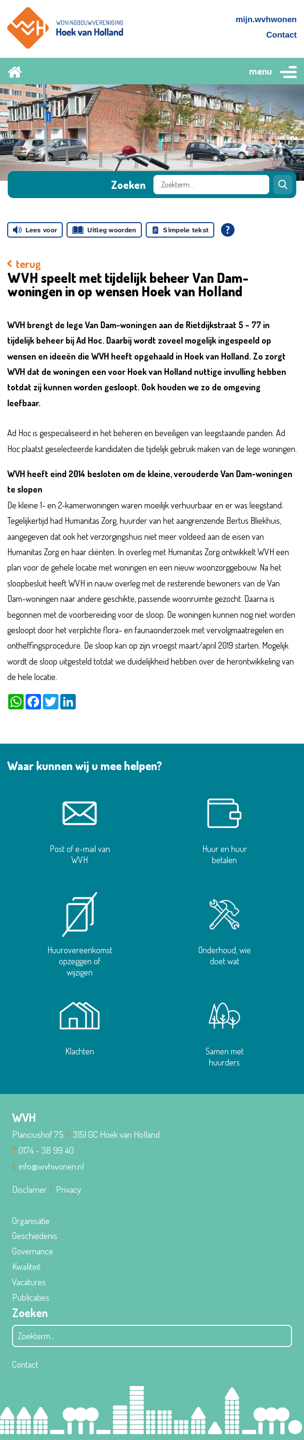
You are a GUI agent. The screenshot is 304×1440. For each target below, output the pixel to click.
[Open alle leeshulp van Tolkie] (228, 230)
